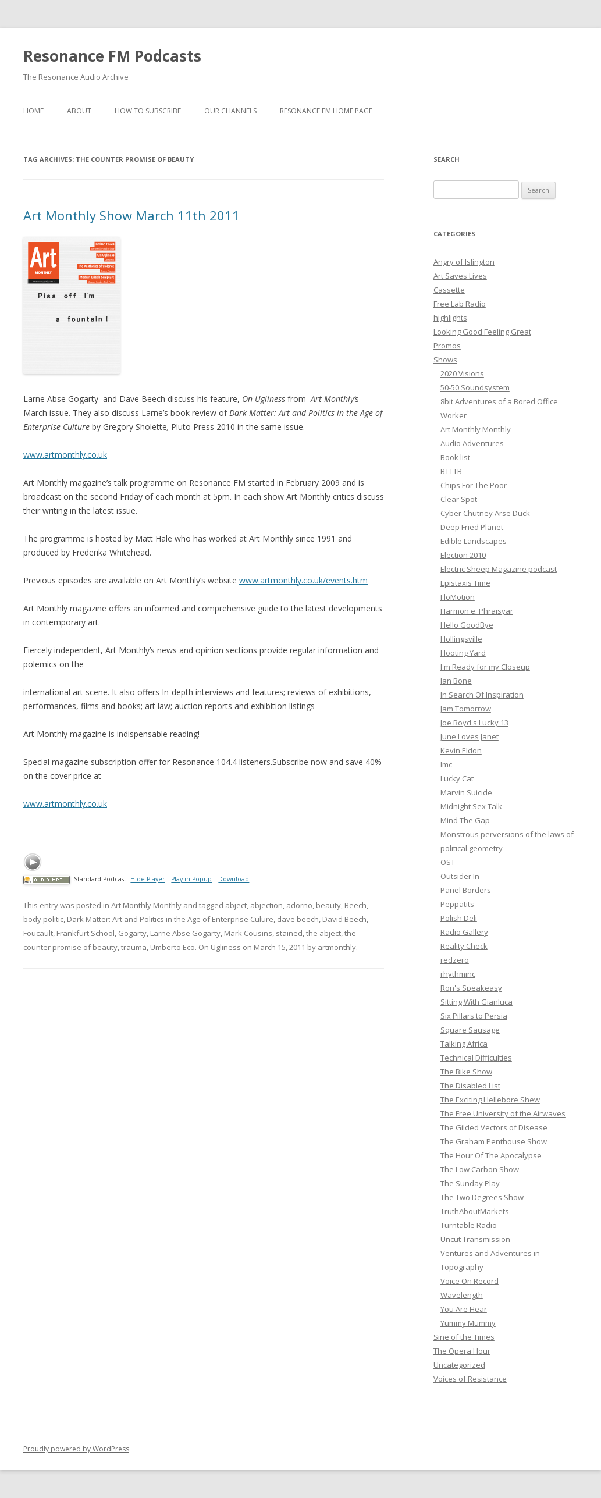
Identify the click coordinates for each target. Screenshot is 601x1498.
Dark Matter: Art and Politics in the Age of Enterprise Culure (170, 919)
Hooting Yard (463, 652)
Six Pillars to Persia (473, 1015)
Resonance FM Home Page (326, 111)
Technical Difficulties (476, 1057)
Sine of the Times (464, 1337)
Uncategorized (459, 1365)
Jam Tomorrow (465, 708)
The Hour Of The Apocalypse (491, 1155)
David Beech (344, 919)
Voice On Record (469, 1281)
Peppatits (457, 904)
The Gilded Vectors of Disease (493, 1127)
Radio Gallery (464, 932)
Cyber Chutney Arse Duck (485, 513)
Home (33, 111)
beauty (328, 905)
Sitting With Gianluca (476, 1002)
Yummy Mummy (468, 1323)
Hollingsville (461, 639)
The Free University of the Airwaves (503, 1113)
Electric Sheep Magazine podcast (498, 569)
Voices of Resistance (470, 1379)
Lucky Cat (457, 778)
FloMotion (457, 597)
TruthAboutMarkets (474, 1211)
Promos (447, 345)
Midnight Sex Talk (471, 806)
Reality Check (464, 946)
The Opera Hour (461, 1351)
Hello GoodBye (466, 625)
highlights (450, 317)
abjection (266, 905)
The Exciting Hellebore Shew (490, 1099)
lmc (446, 764)
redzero (454, 960)
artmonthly (337, 947)
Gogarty (132, 933)
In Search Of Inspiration (482, 694)
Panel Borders (465, 890)
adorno (299, 905)
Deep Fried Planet (471, 527)
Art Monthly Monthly (146, 905)
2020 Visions (462, 373)
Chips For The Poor (473, 485)
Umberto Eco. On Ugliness (195, 947)
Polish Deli (458, 918)
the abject (323, 933)
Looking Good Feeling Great (482, 331)
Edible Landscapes (473, 541)
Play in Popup (191, 879)
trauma (134, 947)
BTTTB (451, 471)
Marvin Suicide (466, 792)
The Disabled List (470, 1085)
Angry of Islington (464, 262)
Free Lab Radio (459, 303)
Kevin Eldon (461, 750)
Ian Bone (456, 680)
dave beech (298, 919)
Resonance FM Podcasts (112, 55)
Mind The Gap (465, 820)
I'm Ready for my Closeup (485, 666)
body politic (43, 919)
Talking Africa (464, 1043)
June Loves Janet (469, 736)
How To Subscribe (148, 111)
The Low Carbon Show (479, 1169)
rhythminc (457, 974)
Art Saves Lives (460, 276)
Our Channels (230, 111)
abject (236, 905)
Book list (455, 457)
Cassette (449, 289)
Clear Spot (458, 499)
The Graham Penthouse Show (493, 1141)
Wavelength (461, 1295)
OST (447, 862)
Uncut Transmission (475, 1239)
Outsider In (459, 876)
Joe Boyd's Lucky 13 (474, 722)
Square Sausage (470, 1029)
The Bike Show (466, 1071)
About (79, 111)
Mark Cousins (248, 933)
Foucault (38, 933)
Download (233, 879)
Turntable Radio (468, 1225)
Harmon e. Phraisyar (476, 611)
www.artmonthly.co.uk (65, 454)
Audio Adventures (472, 443)
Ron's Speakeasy (471, 988)
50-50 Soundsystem (475, 387)
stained (289, 933)
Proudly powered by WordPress (76, 1449)
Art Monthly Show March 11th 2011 (131, 215)
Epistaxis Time (465, 583)
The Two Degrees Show (482, 1197)
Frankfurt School (85, 933)
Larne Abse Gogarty (185, 933)
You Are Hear (463, 1309)
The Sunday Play (470, 1183)
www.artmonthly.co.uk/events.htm (303, 580)
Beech (355, 905)
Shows (445, 359)
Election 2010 (463, 555)
